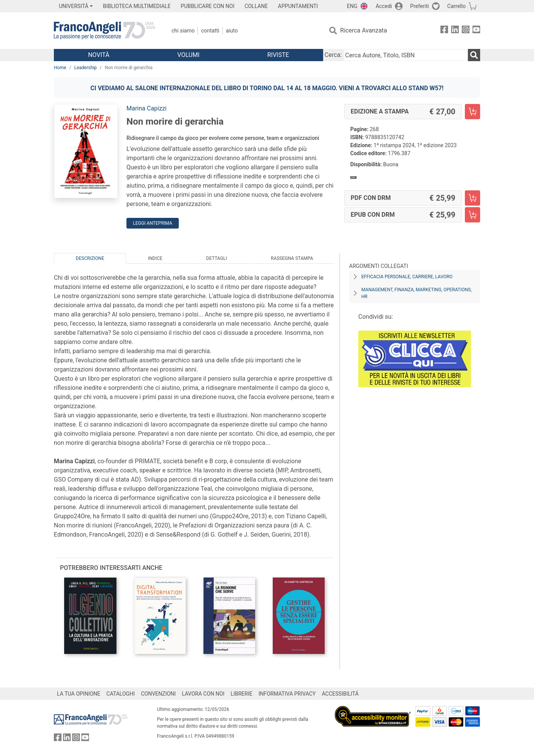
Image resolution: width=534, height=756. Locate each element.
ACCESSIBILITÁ (340, 694)
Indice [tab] (155, 258)
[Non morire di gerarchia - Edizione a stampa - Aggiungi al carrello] (472, 111)
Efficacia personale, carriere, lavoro (407, 276)
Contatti (210, 31)
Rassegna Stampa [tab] (292, 258)
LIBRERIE (241, 694)
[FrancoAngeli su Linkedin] (455, 31)
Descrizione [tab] (90, 258)
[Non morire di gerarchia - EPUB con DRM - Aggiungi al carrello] (472, 214)
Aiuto (232, 31)
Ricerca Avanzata (363, 30)
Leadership (85, 67)
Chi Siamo (183, 31)
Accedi (383, 6)
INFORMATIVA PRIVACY (287, 694)
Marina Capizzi (146, 108)
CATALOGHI (121, 694)
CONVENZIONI (158, 694)
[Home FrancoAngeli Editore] (104, 30)
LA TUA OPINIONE (78, 694)
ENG (352, 6)
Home (60, 67)
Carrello (456, 6)
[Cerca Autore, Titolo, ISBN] (405, 55)
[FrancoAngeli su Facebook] (444, 31)
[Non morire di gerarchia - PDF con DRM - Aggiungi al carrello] (472, 198)
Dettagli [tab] (216, 258)
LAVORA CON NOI (203, 694)
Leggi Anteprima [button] (152, 223)
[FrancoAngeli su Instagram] (465, 31)
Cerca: (333, 54)
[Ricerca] (474, 55)
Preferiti (419, 6)
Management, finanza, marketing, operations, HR (416, 293)
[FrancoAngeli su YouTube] (476, 31)
